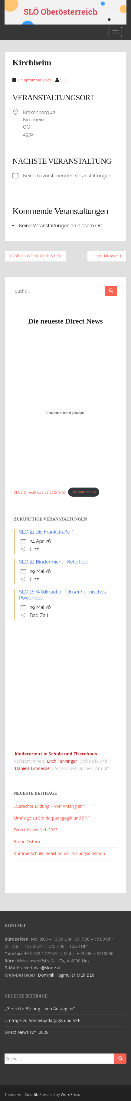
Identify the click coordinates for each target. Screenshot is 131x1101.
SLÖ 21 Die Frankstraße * (46, 532)
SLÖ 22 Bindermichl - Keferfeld (53, 562)
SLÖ (63, 80)
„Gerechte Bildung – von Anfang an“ (49, 806)
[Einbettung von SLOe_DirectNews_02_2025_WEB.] (65, 413)
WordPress (70, 1094)
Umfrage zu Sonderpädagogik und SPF (52, 818)
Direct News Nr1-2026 (36, 830)
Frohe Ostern (27, 841)
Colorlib (31, 1094)
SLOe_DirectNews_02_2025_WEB (40, 492)
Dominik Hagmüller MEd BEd (66, 975)
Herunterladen (84, 492)
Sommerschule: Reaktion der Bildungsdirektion (59, 853)
